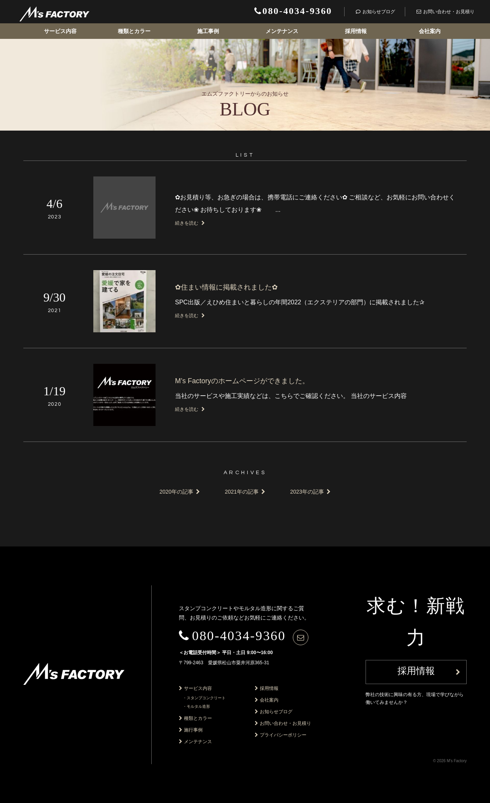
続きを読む (190, 223)
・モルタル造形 (196, 706)
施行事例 (193, 730)
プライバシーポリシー (283, 735)
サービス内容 (60, 31)
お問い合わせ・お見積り (285, 723)
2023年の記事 (307, 492)
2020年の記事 (176, 492)
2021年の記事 (242, 492)
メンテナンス (282, 31)
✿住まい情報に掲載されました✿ (226, 287)
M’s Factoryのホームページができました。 (242, 381)
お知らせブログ (276, 711)
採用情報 (356, 31)
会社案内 (430, 31)
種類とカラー (134, 31)
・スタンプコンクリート (204, 698)
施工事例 (208, 31)
